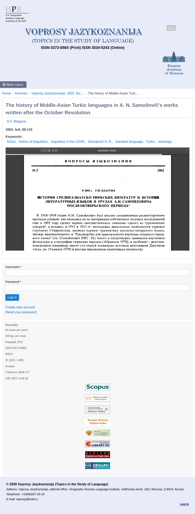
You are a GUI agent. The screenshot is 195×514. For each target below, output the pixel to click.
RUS (171, 28)
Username (12, 267)
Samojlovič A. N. (100, 141)
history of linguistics (33, 141)
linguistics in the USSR (67, 141)
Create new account (20, 307)
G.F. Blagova (16, 121)
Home (6, 93)
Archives (21, 93)
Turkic (150, 141)
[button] (13, 84)
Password (12, 281)
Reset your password (20, 312)
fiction (11, 141)
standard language (129, 141)
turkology (165, 141)
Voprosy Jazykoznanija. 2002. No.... (57, 93)
